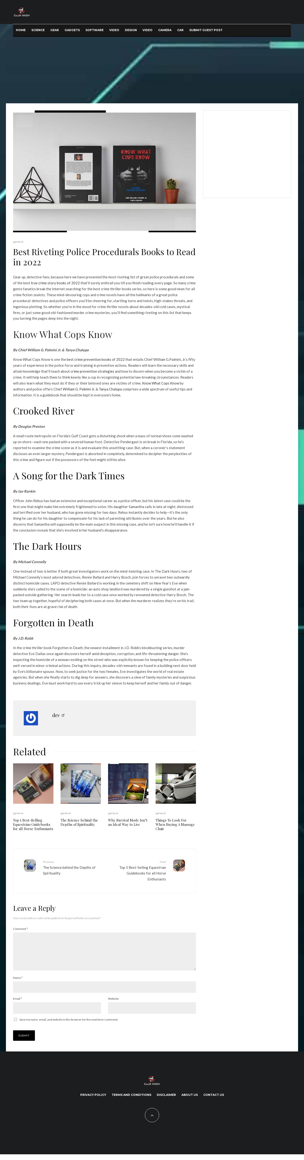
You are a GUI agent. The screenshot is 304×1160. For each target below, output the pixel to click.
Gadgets (72, 30)
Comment (20, 929)
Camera (164, 30)
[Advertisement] (152, 70)
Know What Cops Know (62, 334)
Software (95, 30)
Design (131, 30)
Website (113, 1004)
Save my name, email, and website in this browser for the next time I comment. (68, 1025)
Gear (54, 30)
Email (17, 1004)
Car (180, 30)
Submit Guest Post (206, 30)
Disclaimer (166, 1100)
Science (38, 30)
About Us (189, 1100)
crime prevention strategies (92, 371)
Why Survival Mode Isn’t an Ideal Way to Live (127, 822)
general (18, 241)
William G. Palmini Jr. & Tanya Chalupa (92, 389)
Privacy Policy (93, 1100)
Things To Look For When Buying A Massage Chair (175, 824)
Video (114, 30)
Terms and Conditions (131, 1100)
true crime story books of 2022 (55, 283)
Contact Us (213, 1100)
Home (21, 30)
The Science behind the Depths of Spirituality (79, 822)
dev (56, 715)
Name (18, 983)
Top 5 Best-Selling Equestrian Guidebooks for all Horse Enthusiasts (33, 824)
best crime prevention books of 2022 (96, 359)
